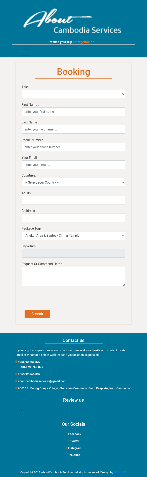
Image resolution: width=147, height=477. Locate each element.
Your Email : (30, 158)
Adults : (27, 193)
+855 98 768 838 (32, 367)
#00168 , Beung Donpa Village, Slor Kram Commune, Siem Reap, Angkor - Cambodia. (73, 388)
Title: (25, 87)
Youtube (73, 455)
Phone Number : (33, 140)
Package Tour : (32, 228)
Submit (37, 314)
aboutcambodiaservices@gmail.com (40, 381)
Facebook (73, 434)
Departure (29, 246)
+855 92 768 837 (28, 362)
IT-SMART (120, 472)
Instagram (73, 448)
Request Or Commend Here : (42, 264)
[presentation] (59, 298)
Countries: (29, 175)
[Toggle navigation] (25, 51)
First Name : (30, 104)
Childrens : (29, 211)
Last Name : (30, 122)
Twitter (73, 441)
